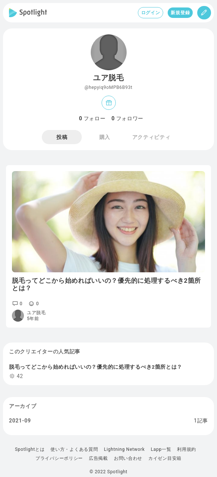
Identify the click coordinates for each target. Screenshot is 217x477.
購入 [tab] (104, 137)
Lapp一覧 (161, 449)
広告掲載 (98, 458)
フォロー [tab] (92, 118)
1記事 (201, 420)
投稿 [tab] (61, 137)
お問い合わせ (128, 458)
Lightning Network (124, 449)
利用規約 (186, 449)
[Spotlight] (28, 12)
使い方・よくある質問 (74, 449)
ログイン (150, 12)
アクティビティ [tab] (151, 137)
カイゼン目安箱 (165, 458)
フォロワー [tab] (128, 118)
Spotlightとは (29, 449)
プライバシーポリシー (59, 458)
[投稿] (204, 12)
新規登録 (180, 12)
